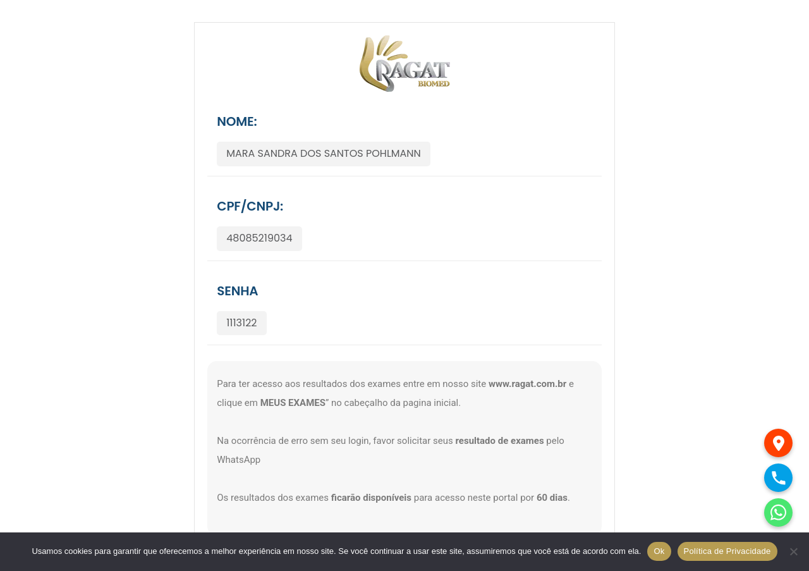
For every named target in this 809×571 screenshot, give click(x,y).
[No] (793, 551)
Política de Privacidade (727, 551)
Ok (659, 551)
